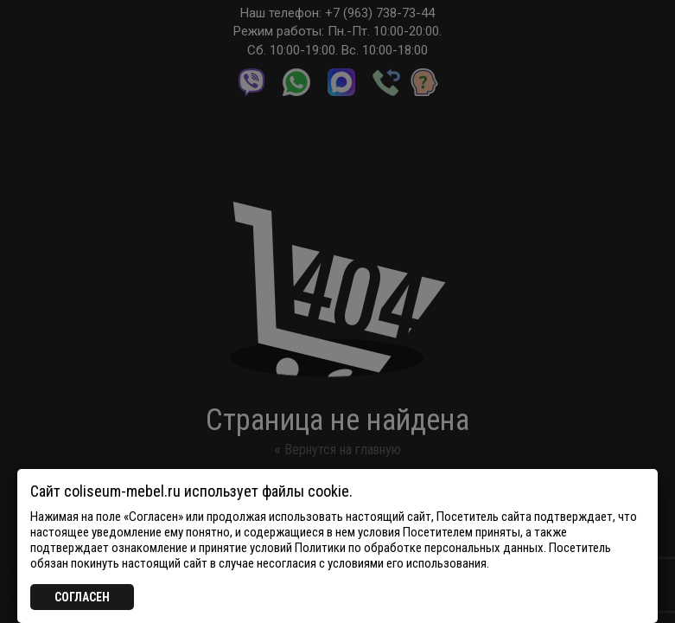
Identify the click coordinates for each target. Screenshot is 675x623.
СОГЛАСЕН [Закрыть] (82, 597)
